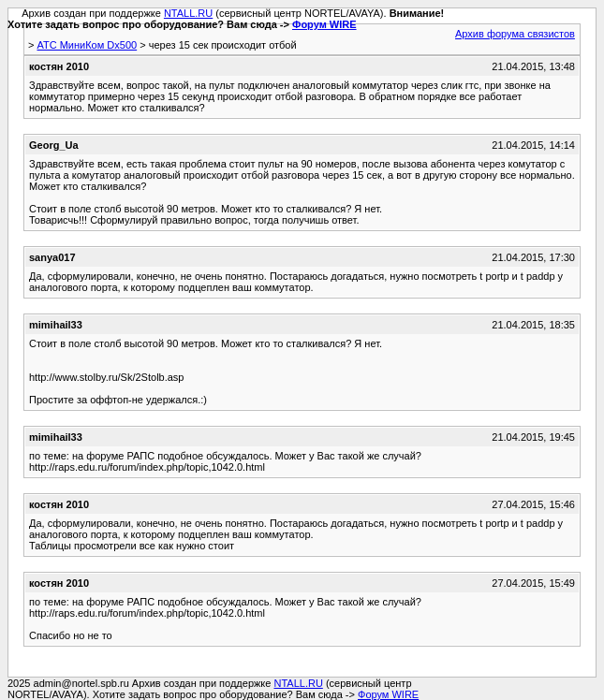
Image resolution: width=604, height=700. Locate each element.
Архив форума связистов (515, 33)
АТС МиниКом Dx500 (87, 45)
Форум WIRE (324, 24)
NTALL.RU (188, 13)
